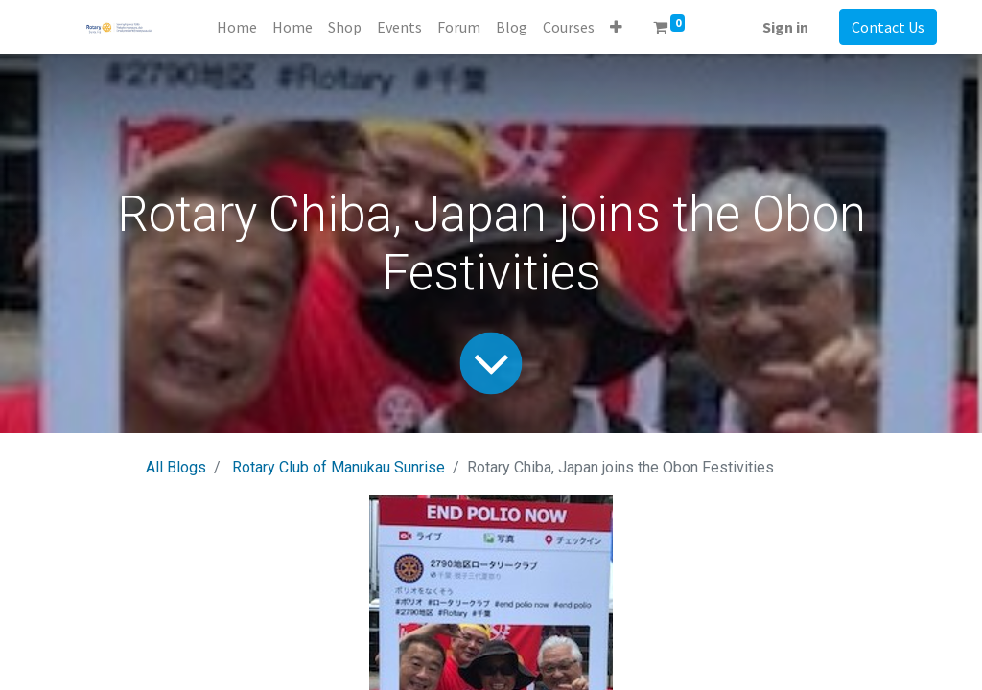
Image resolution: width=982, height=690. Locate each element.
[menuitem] (237, 27)
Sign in (785, 26)
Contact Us (888, 26)
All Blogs (176, 467)
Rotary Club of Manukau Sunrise (338, 467)
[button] (616, 27)
